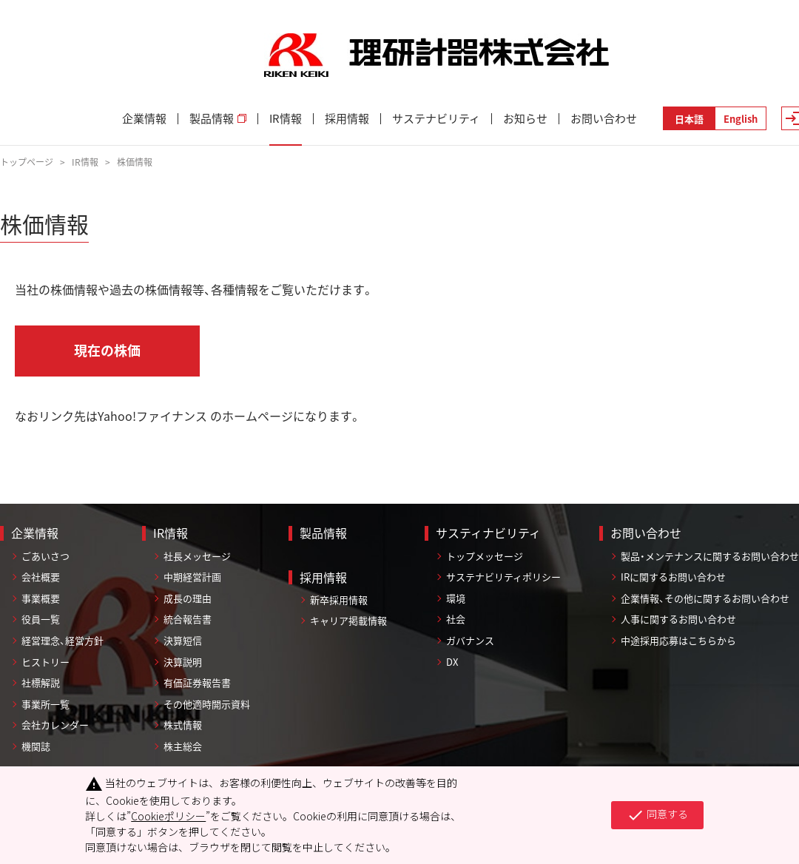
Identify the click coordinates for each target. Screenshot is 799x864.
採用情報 (347, 118)
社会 (455, 619)
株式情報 (182, 725)
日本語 (689, 119)
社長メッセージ (197, 556)
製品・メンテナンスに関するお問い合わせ (710, 556)
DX (452, 662)
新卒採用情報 (339, 600)
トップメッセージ (484, 556)
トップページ (26, 162)
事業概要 (40, 598)
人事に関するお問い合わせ (678, 619)
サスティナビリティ (488, 532)
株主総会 (182, 746)
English (741, 119)
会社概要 (40, 577)
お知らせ (525, 118)
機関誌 (35, 746)
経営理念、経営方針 (62, 640)
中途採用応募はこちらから (678, 640)
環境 (455, 598)
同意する (657, 815)
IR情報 (285, 118)
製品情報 (217, 118)
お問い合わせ (603, 118)
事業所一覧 (45, 704)
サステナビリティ (436, 118)
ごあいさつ (45, 556)
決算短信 (182, 640)
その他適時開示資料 (206, 704)
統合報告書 (187, 619)
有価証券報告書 (197, 682)
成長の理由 (187, 598)
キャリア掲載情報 (348, 620)
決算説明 (182, 662)
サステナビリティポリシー (503, 577)
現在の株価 (107, 350)
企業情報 (144, 118)
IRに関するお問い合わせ (673, 577)
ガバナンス (470, 640)
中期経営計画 (192, 577)
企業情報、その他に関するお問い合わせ (705, 598)
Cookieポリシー (168, 816)
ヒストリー (45, 662)
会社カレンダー (55, 725)
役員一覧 (40, 619)
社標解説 (40, 682)
